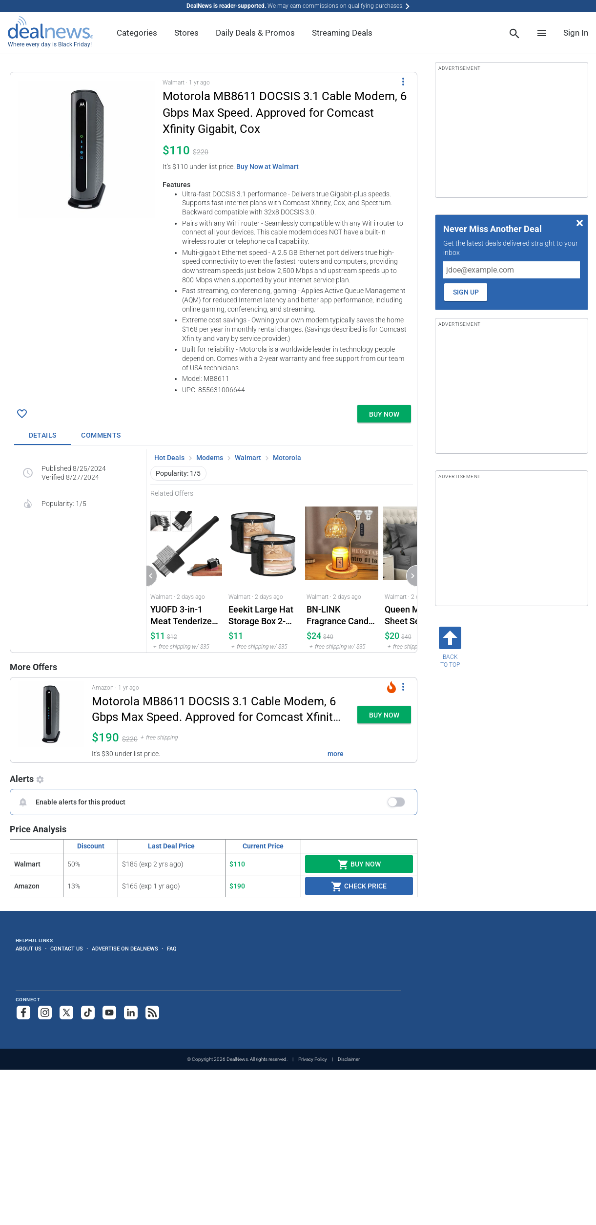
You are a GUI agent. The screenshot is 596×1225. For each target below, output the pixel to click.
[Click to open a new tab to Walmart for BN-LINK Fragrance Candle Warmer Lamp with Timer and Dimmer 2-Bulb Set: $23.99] (342, 575)
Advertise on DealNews (125, 948)
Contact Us (66, 948)
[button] (213, 236)
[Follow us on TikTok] (88, 1012)
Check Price (359, 886)
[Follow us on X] (66, 1012)
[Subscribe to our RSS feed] (152, 1012)
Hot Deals (169, 458)
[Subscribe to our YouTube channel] (109, 1012)
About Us (28, 948)
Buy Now (359, 864)
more (336, 754)
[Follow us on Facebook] (23, 1012)
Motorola (287, 458)
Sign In (575, 33)
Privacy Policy (312, 1059)
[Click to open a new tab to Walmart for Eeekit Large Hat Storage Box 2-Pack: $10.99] (264, 575)
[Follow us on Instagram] (45, 1012)
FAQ (172, 948)
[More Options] (403, 81)
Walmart (248, 458)
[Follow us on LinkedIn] (131, 1012)
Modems (209, 458)
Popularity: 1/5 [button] (178, 473)
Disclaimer (349, 1059)
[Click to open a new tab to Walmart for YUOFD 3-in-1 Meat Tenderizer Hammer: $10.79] (185, 575)
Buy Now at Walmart (267, 166)
